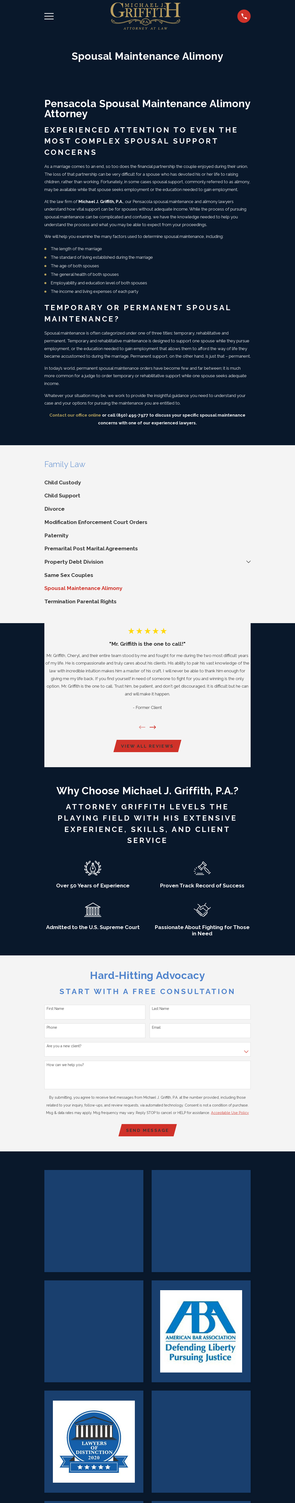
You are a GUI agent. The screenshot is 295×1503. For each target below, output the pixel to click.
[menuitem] (147, 482)
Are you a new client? (64, 1047)
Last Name (160, 1010)
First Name (55, 1010)
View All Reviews (147, 746)
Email (156, 1028)
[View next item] (153, 727)
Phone (52, 1028)
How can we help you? (65, 1066)
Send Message (147, 1131)
